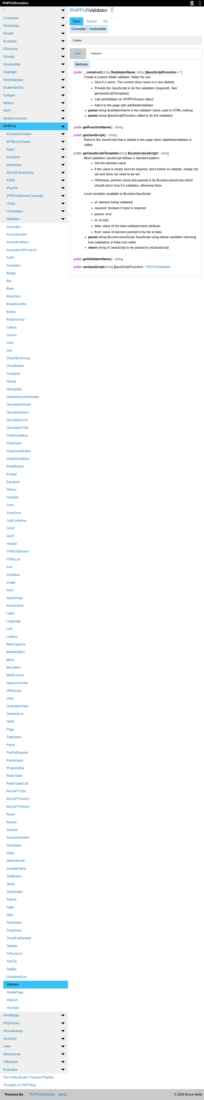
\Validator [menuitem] (13, 219)
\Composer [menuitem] (11, 18)
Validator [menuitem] (12, 984)
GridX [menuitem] (10, 528)
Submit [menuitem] (11, 899)
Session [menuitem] (12, 830)
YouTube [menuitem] (12, 1008)
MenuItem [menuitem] (13, 667)
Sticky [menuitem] (10, 884)
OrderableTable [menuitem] (17, 706)
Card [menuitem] (9, 342)
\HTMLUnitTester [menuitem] (18, 141)
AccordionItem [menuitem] (16, 234)
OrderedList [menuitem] (14, 714)
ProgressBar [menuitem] (15, 768)
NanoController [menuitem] (17, 683)
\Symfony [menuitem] (10, 1038)
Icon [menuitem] (9, 567)
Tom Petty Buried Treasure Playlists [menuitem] (28, 1077)
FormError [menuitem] (13, 513)
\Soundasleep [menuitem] (13, 1031)
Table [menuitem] (10, 907)
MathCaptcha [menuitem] (16, 644)
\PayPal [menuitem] (12, 188)
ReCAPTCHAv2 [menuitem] (17, 799)
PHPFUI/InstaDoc (15, 3)
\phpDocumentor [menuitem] (15, 118)
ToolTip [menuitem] (11, 961)
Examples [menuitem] (10, 1069)
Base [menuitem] (10, 288)
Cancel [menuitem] (11, 335)
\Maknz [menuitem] (8, 103)
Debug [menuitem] (11, 381)
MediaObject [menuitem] (15, 652)
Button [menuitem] (11, 312)
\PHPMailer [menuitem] (11, 1015)
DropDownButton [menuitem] (18, 451)
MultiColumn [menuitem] (15, 675)
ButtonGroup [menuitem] (15, 319)
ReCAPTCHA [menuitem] (16, 791)
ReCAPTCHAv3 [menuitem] (17, 806)
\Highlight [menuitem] (10, 72)
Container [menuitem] (13, 373)
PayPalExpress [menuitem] (17, 752)
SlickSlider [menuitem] (14, 845)
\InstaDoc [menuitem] (13, 157)
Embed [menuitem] (11, 474)
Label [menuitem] (10, 613)
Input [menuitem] (10, 590)
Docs (76, 21)
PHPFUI (78, 10)
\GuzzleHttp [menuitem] (11, 64)
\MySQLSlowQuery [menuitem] (20, 172)
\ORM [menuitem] (10, 180)
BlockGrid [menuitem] (13, 296)
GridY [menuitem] (10, 536)
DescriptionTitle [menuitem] (17, 427)
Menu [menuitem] (10, 660)
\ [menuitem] (3, 10)
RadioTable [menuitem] (14, 775)
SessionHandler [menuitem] (17, 837)
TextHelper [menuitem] (14, 922)
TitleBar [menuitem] (12, 946)
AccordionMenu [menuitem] (17, 242)
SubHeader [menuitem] (14, 891)
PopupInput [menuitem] (14, 760)
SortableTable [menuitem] (16, 868)
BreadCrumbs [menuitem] (16, 304)
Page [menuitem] (10, 729)
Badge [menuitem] (11, 273)
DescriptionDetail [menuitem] (18, 404)
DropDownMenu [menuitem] (18, 458)
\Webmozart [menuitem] (12, 1054)
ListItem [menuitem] (12, 636)
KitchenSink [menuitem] (15, 605)
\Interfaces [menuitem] (14, 165)
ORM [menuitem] (10, 721)
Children (77, 40)
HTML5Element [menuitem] (17, 551)
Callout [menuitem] (11, 327)
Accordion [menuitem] (13, 227)
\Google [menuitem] (8, 56)
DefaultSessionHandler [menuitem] (22, 397)
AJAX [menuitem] (10, 257)
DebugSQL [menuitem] (14, 389)
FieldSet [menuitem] (12, 497)
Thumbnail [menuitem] (14, 930)
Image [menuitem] (10, 582)
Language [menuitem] (13, 621)
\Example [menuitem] (10, 41)
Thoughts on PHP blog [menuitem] (19, 1085)
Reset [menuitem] (10, 814)
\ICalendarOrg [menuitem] (13, 87)
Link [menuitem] (9, 629)
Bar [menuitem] (8, 281)
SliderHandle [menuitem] (15, 860)
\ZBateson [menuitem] (10, 1062)
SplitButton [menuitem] (14, 876)
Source (92, 21)
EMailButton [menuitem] (15, 466)
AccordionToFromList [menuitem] (21, 250)
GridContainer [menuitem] (16, 520)
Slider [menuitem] (10, 853)
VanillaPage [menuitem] (14, 992)
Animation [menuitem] (13, 265)
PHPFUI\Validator (158, 267)
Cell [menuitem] (9, 350)
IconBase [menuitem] (13, 574)
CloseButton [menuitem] (15, 366)
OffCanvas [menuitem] (14, 690)
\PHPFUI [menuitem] (9, 126)
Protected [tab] (96, 53)
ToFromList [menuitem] (14, 953)
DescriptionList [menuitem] (17, 420)
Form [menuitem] (10, 505)
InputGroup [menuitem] (14, 598)
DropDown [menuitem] (14, 443)
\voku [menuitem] (7, 1046)
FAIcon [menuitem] (11, 489)
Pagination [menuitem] (14, 737)
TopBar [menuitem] (11, 969)
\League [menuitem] (9, 95)
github (62, 1094)
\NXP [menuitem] (7, 110)
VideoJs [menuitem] (12, 1000)
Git (105, 21)
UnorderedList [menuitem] (16, 976)
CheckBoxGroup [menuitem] (18, 358)
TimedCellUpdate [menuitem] (18, 938)
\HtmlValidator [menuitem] (13, 80)
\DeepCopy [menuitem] (11, 25)
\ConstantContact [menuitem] (18, 134)
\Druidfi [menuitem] (8, 33)
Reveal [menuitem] (11, 822)
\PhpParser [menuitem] (11, 1023)
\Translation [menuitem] (14, 211)
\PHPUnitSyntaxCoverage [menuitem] (24, 195)
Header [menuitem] (11, 543)
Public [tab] (78, 53)
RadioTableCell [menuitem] (17, 783)
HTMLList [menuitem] (13, 559)
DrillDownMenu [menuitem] (17, 435)
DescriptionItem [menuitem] (17, 412)
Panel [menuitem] (10, 745)
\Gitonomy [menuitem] (10, 49)
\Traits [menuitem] (10, 203)
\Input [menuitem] (10, 149)
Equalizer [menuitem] (13, 482)
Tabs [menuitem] (9, 915)
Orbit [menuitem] (9, 698)
